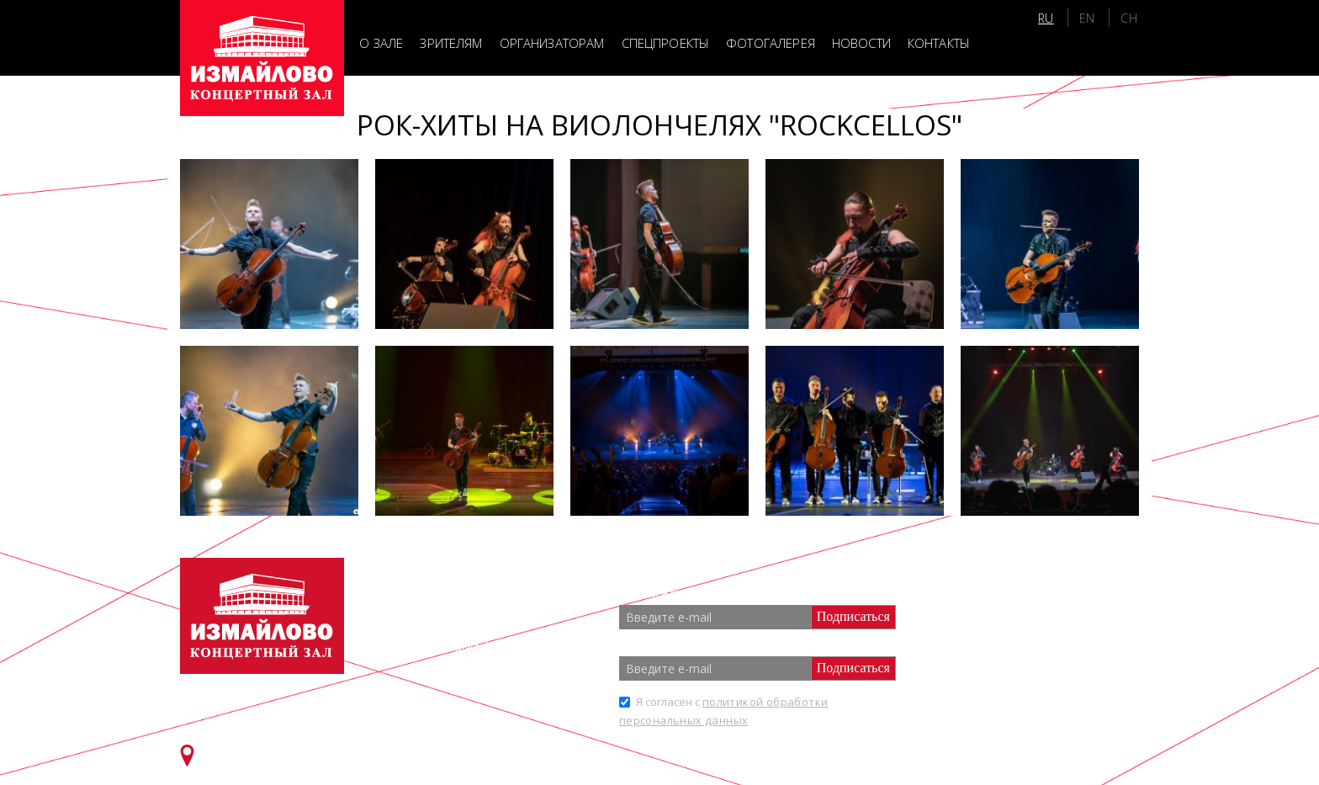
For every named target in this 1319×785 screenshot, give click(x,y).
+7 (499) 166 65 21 (486, 617)
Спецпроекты (666, 42)
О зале (381, 42)
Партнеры (985, 613)
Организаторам (552, 42)
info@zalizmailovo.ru (499, 647)
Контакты (939, 42)
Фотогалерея (770, 42)
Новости (861, 42)
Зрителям (451, 42)
